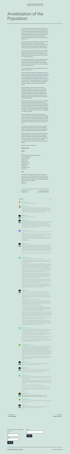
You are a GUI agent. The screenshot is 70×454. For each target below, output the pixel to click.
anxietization (44, 191)
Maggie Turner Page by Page (35, 4)
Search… (28, 429)
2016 (45, 190)
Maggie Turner (24, 191)
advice (41, 191)
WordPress (60, 449)
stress (48, 191)
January (47, 190)
